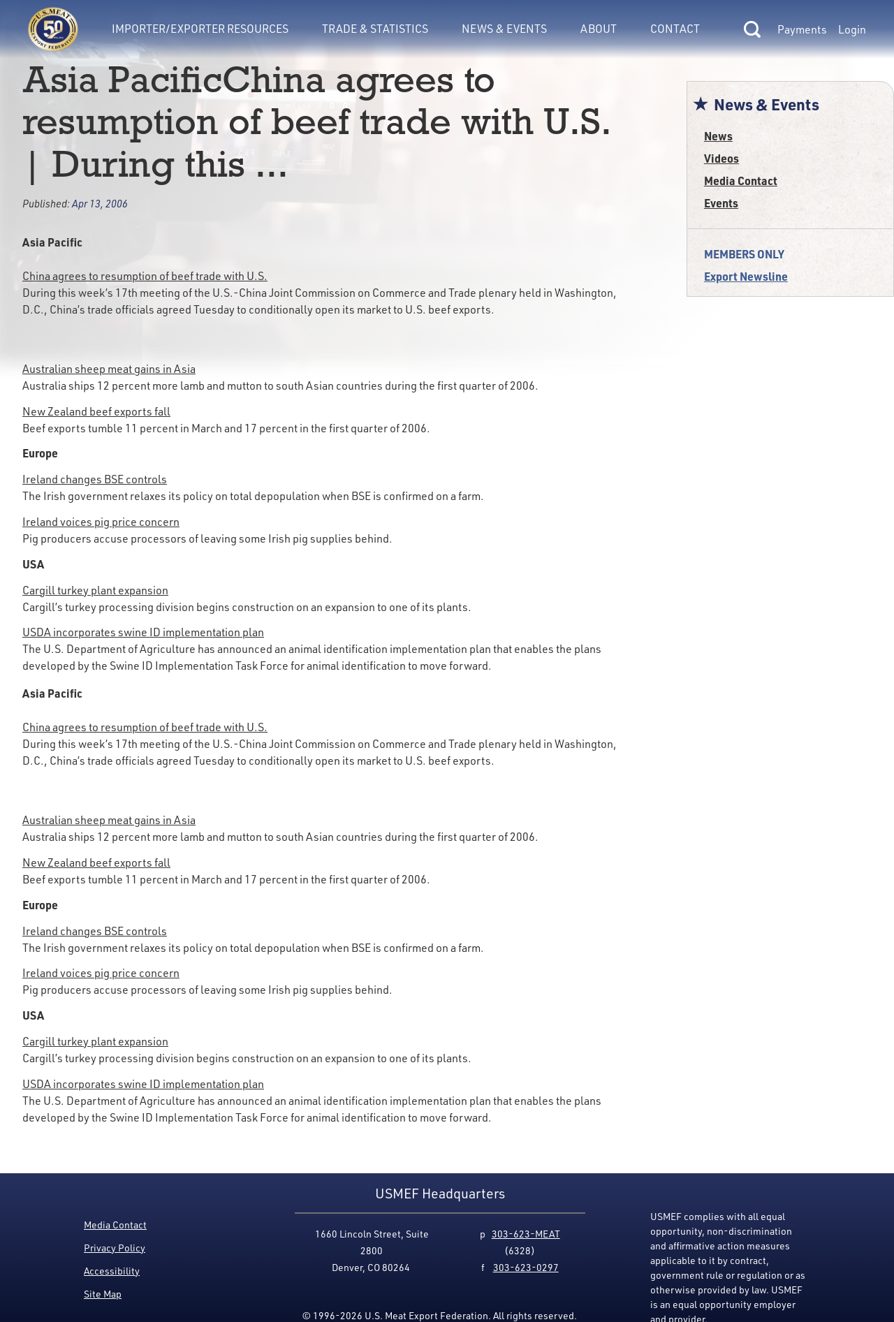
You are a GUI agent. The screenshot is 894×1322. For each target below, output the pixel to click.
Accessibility (112, 1271)
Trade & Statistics (375, 29)
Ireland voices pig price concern (100, 522)
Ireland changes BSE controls (94, 479)
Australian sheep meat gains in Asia (109, 369)
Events (721, 203)
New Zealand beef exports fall (96, 411)
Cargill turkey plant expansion (95, 590)
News (718, 135)
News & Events (504, 29)
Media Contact (740, 180)
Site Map (103, 1294)
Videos (721, 158)
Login (852, 29)
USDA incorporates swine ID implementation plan (143, 632)
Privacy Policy (114, 1248)
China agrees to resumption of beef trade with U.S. (145, 276)
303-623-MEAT (526, 1234)
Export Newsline (746, 276)
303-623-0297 (526, 1267)
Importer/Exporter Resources (200, 29)
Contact (675, 29)
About (598, 29)
